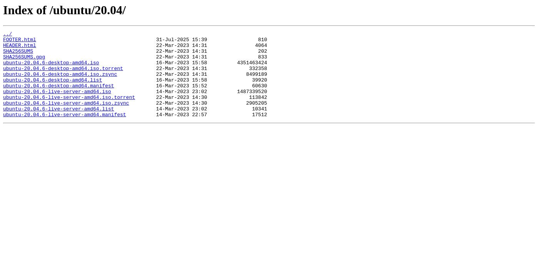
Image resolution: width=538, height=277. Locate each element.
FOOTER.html (19, 41)
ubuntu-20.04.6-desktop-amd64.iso (51, 69)
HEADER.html (19, 48)
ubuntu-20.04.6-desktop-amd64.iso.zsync (60, 83)
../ (7, 34)
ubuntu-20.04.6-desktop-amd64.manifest (58, 96)
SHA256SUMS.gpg (24, 62)
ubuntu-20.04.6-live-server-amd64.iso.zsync (66, 117)
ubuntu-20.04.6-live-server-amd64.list (58, 124)
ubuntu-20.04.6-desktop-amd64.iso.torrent (63, 76)
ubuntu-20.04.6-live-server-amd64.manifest (64, 131)
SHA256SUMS (18, 55)
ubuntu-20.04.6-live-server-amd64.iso (57, 103)
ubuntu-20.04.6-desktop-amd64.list (52, 90)
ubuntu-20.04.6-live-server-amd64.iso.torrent (69, 110)
